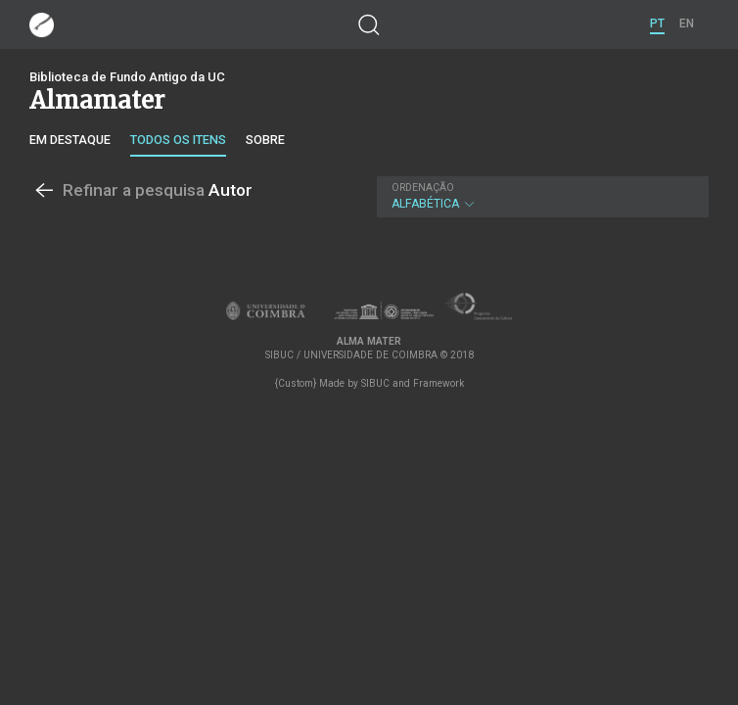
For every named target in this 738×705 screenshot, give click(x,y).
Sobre (265, 139)
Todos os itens (178, 139)
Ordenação (423, 187)
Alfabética (541, 196)
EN (686, 23)
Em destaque (70, 139)
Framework (438, 383)
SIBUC (375, 383)
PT (657, 23)
